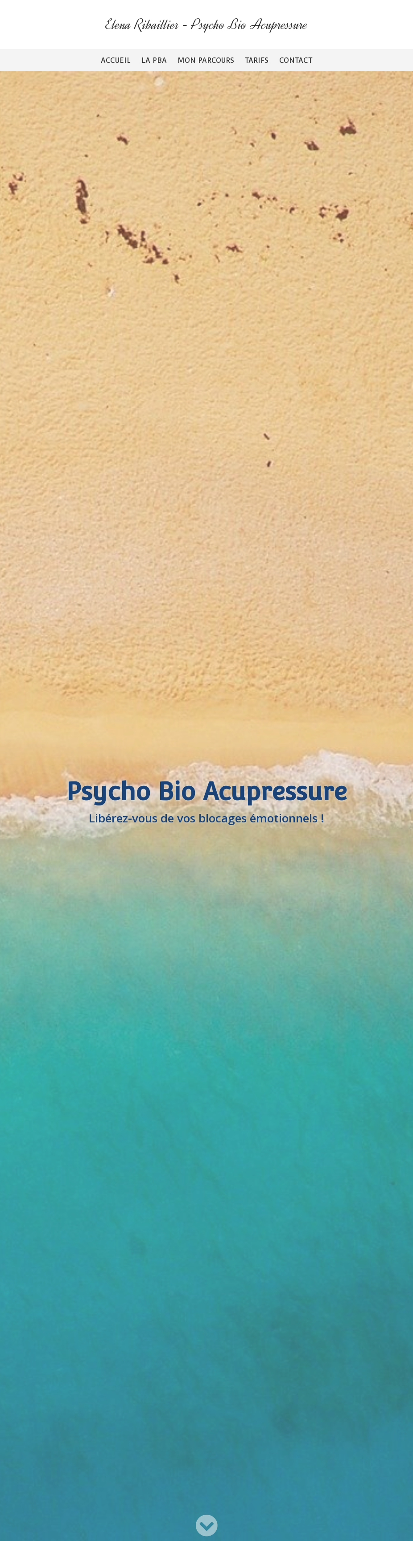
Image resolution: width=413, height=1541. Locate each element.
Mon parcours (206, 60)
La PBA (154, 60)
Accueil (116, 60)
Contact (295, 60)
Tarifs (256, 60)
